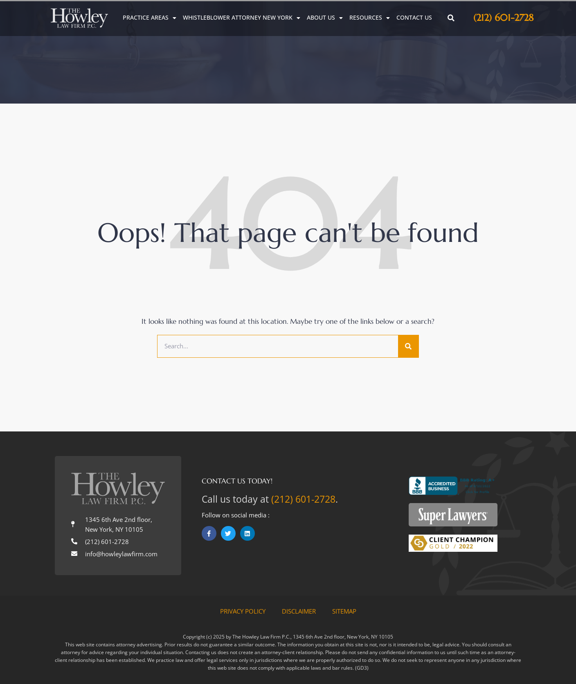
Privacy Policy (243, 611)
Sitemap (344, 611)
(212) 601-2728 (503, 17)
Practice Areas (149, 17)
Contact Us (414, 17)
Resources (369, 17)
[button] (451, 18)
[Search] (408, 346)
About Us (325, 17)
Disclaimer (299, 611)
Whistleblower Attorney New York (241, 17)
